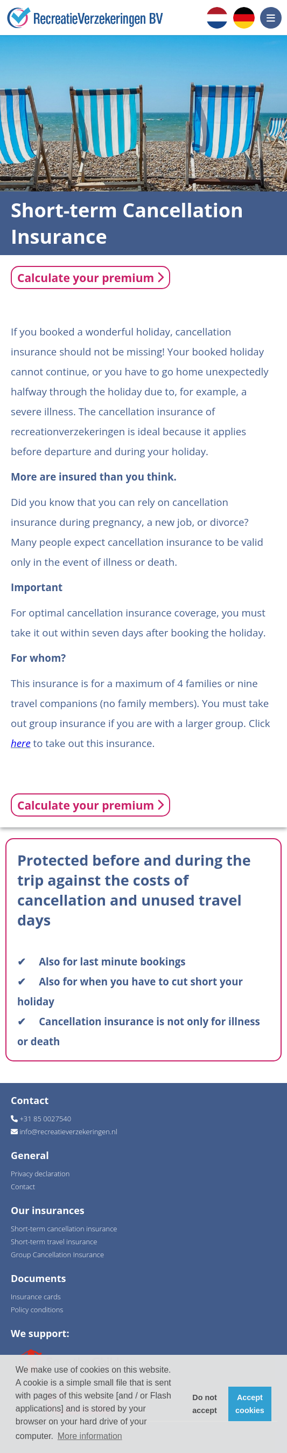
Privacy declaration (40, 1173)
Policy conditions (37, 1309)
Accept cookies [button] (249, 1404)
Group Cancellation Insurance (57, 1254)
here (21, 743)
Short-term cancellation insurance (64, 1228)
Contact (23, 1186)
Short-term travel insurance (54, 1241)
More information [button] (90, 1436)
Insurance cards (36, 1296)
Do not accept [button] (204, 1404)
